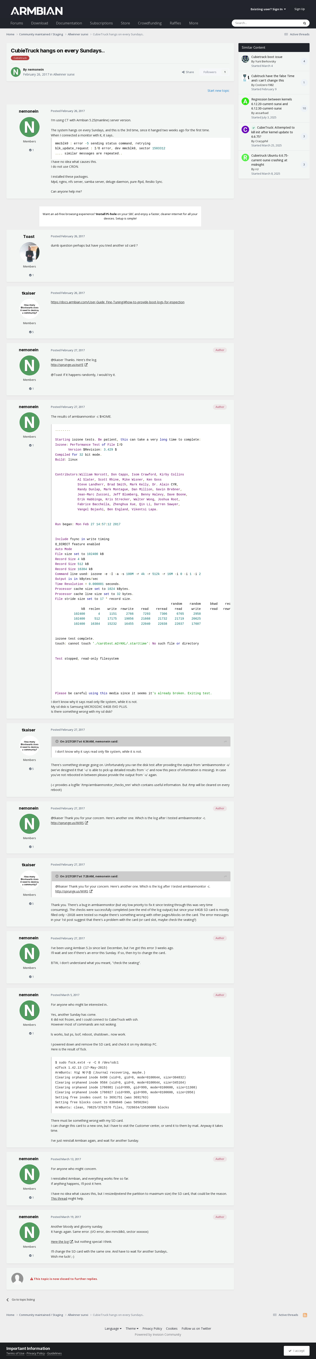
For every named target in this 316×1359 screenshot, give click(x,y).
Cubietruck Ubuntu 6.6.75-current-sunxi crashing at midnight (269, 160)
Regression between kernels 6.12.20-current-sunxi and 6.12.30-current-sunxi (271, 103)
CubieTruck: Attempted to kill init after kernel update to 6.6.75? (273, 132)
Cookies (172, 1328)
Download (39, 23)
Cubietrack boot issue (266, 57)
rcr (257, 169)
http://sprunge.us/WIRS (67, 823)
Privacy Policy (152, 1328)
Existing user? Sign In (268, 9)
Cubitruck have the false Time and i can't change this (272, 78)
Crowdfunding (150, 23)
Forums (16, 23)
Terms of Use (15, 1353)
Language (113, 1328)
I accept (296, 1351)
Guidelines (54, 1353)
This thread (59, 1198)
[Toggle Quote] (57, 741)
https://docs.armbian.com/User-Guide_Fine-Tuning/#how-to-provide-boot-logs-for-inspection (117, 302)
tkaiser (29, 293)
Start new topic (218, 90)
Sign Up (299, 9)
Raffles (175, 23)
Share (188, 72)
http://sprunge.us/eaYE (67, 365)
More (193, 23)
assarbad (261, 113)
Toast (28, 236)
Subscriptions (101, 23)
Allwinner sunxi (63, 74)
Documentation (69, 23)
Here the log (60, 1241)
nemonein (36, 69)
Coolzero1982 (264, 85)
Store (125, 23)
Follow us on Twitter (196, 1328)
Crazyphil (261, 141)
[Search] (255, 23)
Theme (132, 1328)
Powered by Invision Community (158, 1334)
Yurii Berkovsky (265, 61)
